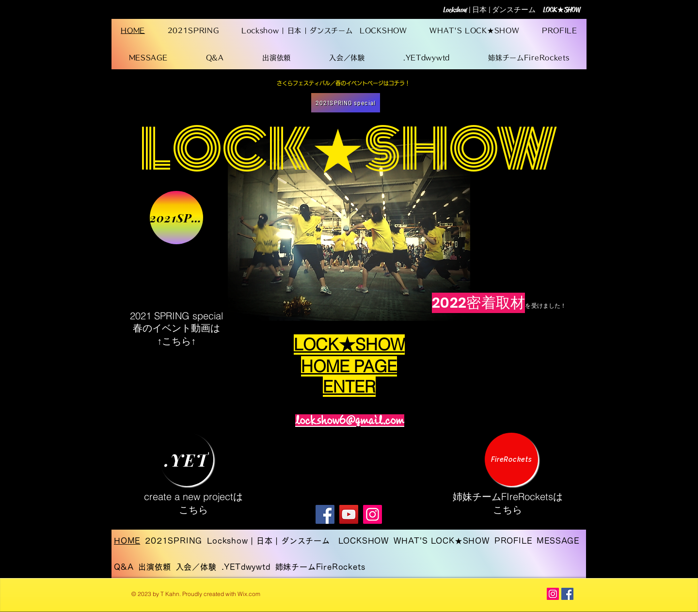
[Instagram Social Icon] (553, 594)
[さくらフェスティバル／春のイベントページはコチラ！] (343, 83)
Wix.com (249, 593)
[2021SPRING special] (345, 102)
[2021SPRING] (176, 217)
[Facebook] (325, 514)
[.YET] (186, 459)
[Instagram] (372, 514)
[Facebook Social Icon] (567, 594)
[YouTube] (348, 514)
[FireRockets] (511, 459)
